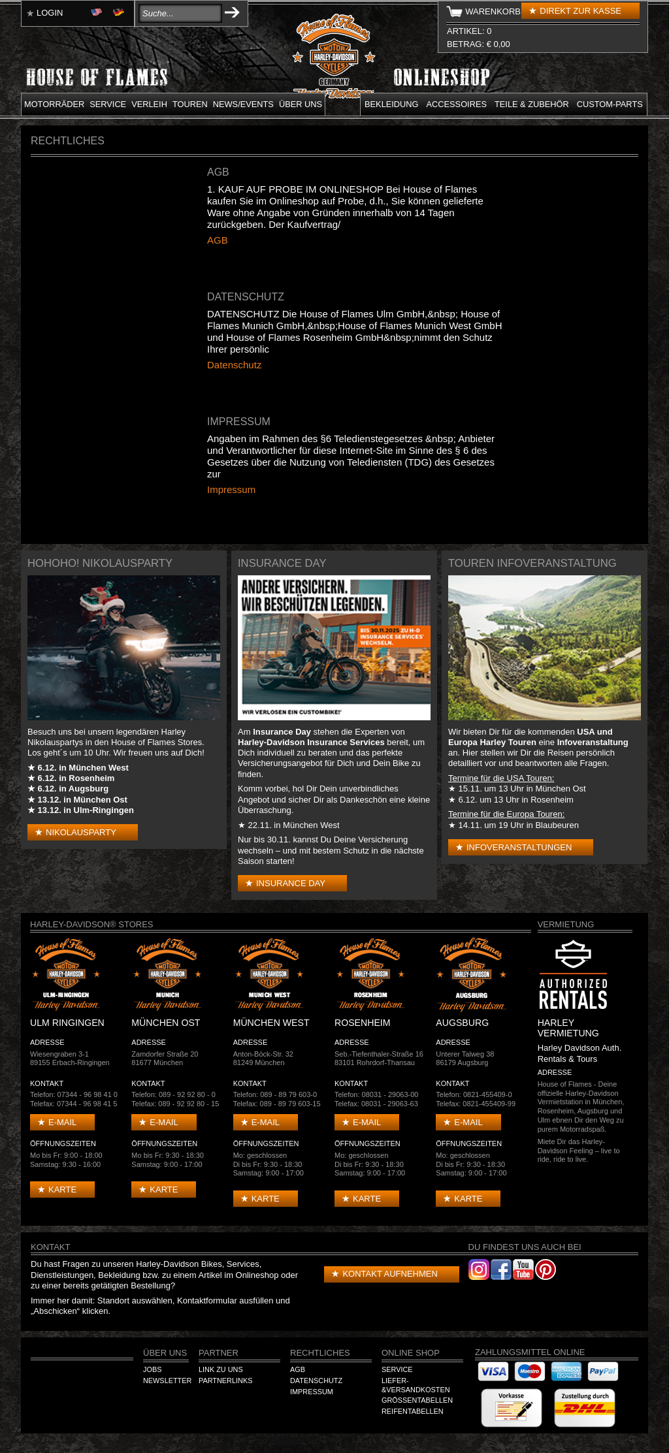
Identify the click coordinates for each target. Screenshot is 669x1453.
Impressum (231, 489)
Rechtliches (320, 1353)
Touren (190, 104)
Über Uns (165, 1353)
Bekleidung (392, 104)
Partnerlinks (225, 1380)
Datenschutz (234, 364)
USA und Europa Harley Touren (530, 737)
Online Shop (411, 1353)
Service (108, 104)
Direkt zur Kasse (580, 11)
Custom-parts (610, 104)
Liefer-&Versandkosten (416, 1385)
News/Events (243, 104)
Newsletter (167, 1380)
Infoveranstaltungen (519, 847)
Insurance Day (290, 883)
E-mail (62, 1122)
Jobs (152, 1369)
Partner (218, 1353)
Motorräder (54, 104)
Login (50, 13)
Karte (62, 1189)
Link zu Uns (221, 1369)
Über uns (300, 104)
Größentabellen (417, 1400)
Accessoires (457, 104)
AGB (217, 240)
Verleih (149, 104)
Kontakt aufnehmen (389, 1274)
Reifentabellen (413, 1411)
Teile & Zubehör (532, 104)
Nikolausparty (81, 832)
